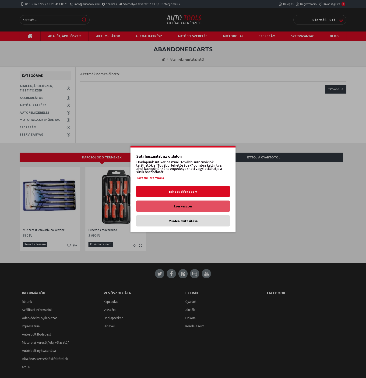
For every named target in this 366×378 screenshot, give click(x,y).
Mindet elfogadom (183, 191)
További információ (150, 177)
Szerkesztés (183, 206)
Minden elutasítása (183, 221)
